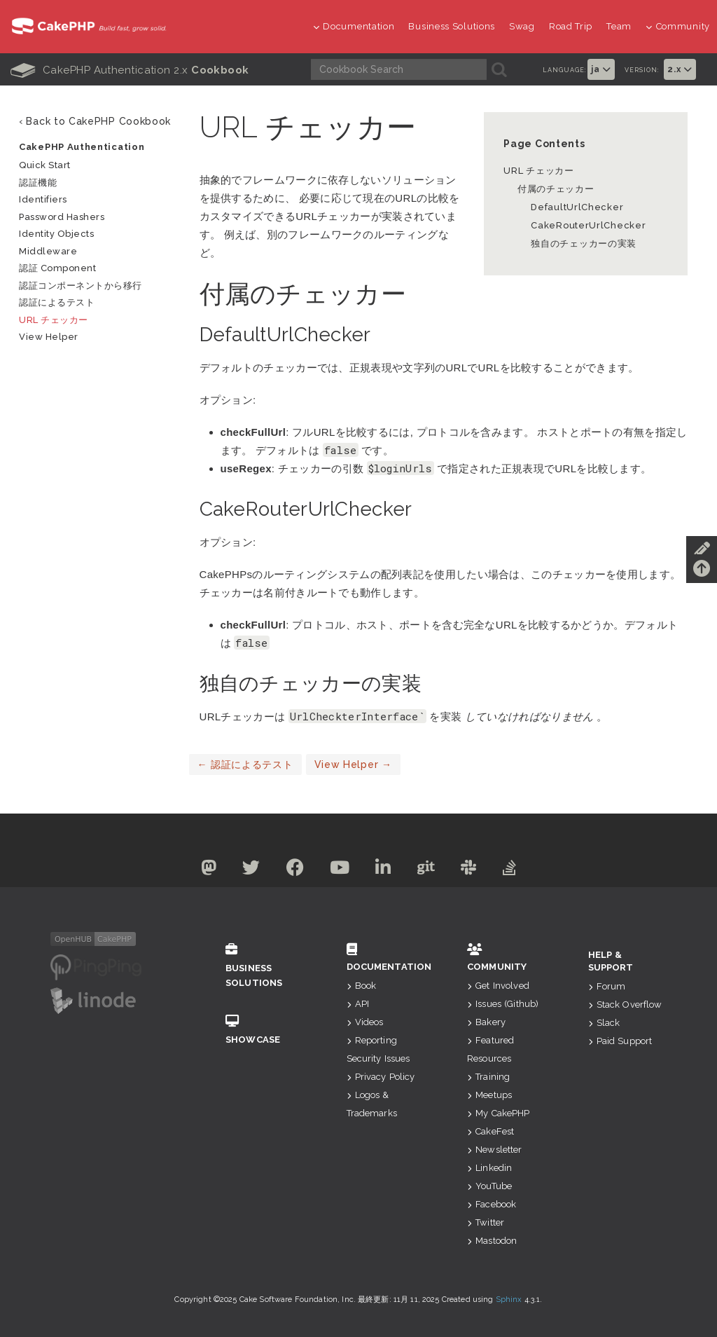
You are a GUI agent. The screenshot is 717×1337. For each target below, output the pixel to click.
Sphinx (509, 1299)
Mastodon (492, 1240)
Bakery (486, 1022)
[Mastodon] (199, 870)
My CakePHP (498, 1113)
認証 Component (57, 268)
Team (619, 26)
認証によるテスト (245, 764)
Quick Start (45, 165)
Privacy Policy (381, 1076)
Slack (604, 1022)
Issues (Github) (502, 1004)
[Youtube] (338, 870)
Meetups (489, 1095)
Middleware (48, 251)
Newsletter (494, 1149)
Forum (607, 986)
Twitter (485, 1222)
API (358, 1004)
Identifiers (43, 199)
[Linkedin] (384, 870)
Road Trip (570, 26)
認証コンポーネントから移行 (80, 285)
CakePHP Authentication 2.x (130, 70)
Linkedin (489, 1168)
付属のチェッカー (555, 189)
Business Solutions (451, 26)
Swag (522, 26)
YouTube (489, 1186)
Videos (365, 1022)
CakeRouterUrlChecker (586, 225)
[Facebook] (291, 870)
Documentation (354, 26)
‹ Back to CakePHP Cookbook (95, 121)
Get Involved (498, 985)
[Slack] (475, 870)
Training (488, 1076)
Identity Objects (56, 233)
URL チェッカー (538, 170)
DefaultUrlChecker (577, 207)
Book (362, 985)
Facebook (491, 1204)
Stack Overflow (625, 1004)
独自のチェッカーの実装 (583, 243)
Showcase (265, 1030)
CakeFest (490, 1131)
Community (678, 26)
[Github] (430, 870)
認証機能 (38, 182)
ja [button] (601, 69)
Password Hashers (61, 217)
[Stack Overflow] (519, 870)
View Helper (353, 764)
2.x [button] (679, 69)
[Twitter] (244, 870)
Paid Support (620, 1041)
